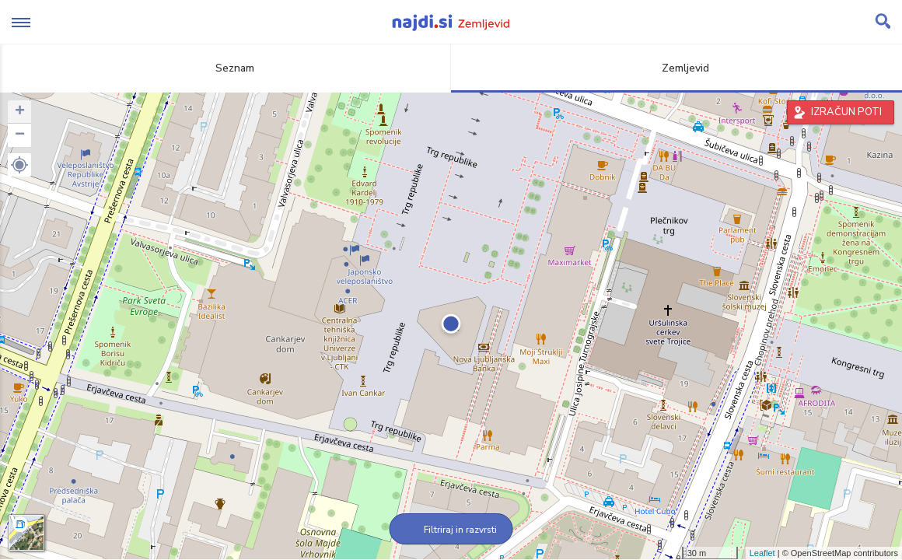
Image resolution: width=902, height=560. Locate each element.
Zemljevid (676, 68)
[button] (19, 165)
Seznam (226, 68)
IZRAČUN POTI (846, 112)
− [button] (20, 135)
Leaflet (762, 553)
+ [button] (20, 112)
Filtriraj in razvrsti (451, 529)
